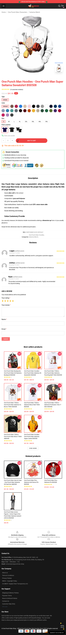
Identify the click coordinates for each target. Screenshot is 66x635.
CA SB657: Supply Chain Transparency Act (15, 584)
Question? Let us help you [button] (57, 632)
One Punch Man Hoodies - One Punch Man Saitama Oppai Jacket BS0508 (32, 436)
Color (3, 103)
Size (3, 118)
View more (33, 448)
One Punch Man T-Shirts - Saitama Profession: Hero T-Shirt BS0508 (52, 404)
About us (5, 572)
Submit (6, 339)
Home (4, 12)
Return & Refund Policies (9, 598)
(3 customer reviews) (16, 89)
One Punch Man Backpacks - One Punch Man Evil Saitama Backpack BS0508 (13, 373)
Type (3, 96)
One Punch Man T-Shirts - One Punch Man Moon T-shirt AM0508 (13, 436)
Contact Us (5, 601)
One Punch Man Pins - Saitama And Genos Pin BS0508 (31, 482)
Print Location (6, 124)
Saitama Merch (34, 12)
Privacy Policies (7, 578)
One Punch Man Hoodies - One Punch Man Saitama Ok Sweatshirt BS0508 (32, 373)
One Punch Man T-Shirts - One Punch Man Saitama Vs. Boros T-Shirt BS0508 (12, 404)
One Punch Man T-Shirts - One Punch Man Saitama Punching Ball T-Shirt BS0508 (53, 373)
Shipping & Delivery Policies (10, 593)
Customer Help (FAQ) (8, 604)
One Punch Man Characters (17, 12)
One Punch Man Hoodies (36, 235)
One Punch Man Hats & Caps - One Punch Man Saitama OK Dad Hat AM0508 (13, 482)
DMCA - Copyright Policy (9, 581)
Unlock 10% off (62, 626)
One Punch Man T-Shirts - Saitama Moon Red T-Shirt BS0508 (32, 404)
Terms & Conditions (8, 575)
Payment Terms (7, 595)
